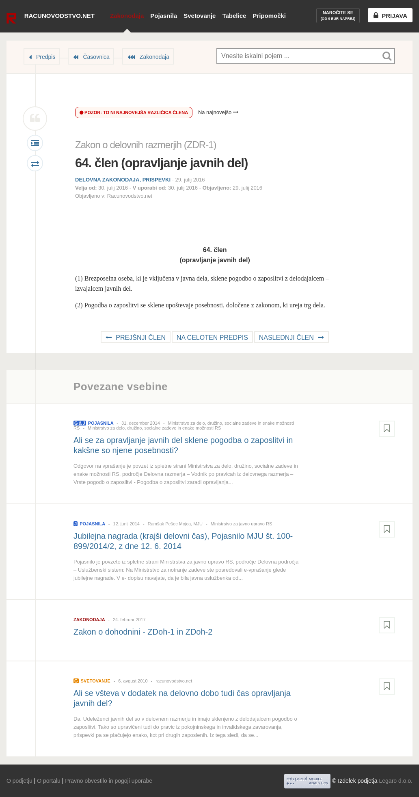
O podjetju (19, 781)
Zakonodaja (127, 15)
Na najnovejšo (218, 112)
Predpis (45, 57)
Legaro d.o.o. (396, 781)
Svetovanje (200, 15)
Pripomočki (269, 15)
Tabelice (234, 15)
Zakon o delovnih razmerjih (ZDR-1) (145, 144)
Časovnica (96, 57)
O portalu (48, 781)
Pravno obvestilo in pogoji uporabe (108, 781)
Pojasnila (163, 15)
